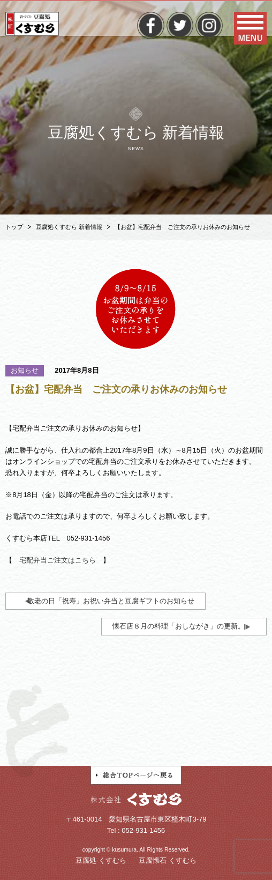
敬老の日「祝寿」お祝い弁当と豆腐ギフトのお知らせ (110, 601)
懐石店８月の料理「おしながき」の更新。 (178, 626)
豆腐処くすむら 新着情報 (69, 227)
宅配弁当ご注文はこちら (57, 560)
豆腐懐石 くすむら (168, 860)
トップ (14, 227)
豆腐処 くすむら (100, 860)
